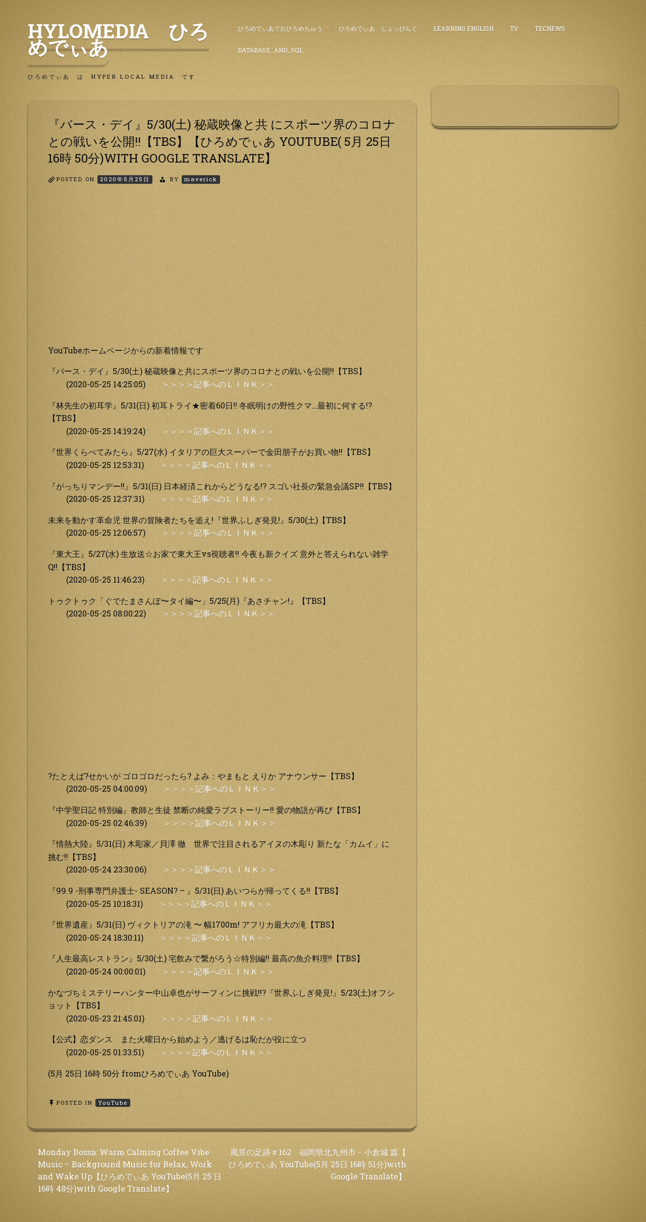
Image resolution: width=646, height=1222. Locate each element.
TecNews (549, 28)
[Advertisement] (222, 273)
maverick (201, 179)
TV (514, 28)
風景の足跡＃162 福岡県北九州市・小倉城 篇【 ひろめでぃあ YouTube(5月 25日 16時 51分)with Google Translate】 (317, 1164)
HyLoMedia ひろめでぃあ (118, 39)
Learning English (464, 28)
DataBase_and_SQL (270, 50)
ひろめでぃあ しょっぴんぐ (378, 28)
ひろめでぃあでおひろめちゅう (280, 28)
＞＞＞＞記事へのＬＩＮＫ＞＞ (218, 384)
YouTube (113, 1102)
